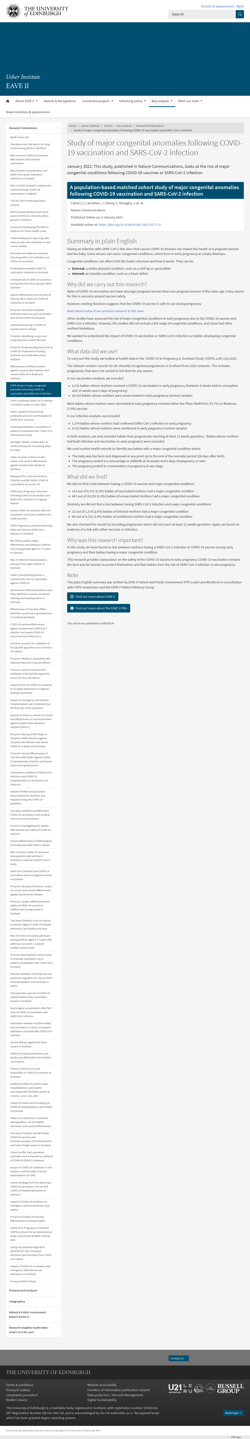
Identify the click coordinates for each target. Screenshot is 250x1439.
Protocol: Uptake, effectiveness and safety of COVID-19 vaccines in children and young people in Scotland (30, 907)
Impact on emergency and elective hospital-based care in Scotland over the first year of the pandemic (30, 704)
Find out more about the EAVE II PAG (98, 608)
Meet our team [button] (189, 101)
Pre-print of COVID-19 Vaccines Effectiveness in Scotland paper (27, 1218)
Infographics (17, 1301)
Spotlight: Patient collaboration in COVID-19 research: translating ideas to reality (30, 446)
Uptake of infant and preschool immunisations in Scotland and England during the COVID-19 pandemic (27, 797)
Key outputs (124, 126)
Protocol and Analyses (23, 1290)
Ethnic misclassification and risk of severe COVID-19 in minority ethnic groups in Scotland (29, 216)
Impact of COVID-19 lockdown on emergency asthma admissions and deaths (30, 1205)
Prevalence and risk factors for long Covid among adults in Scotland (30, 146)
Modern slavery (17, 1400)
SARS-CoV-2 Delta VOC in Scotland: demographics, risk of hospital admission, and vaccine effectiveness (30, 1122)
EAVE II (108, 126)
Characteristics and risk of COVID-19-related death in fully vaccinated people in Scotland (30, 997)
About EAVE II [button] (25, 101)
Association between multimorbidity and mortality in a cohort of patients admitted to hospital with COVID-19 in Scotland (31, 1029)
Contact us (178, 1358)
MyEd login (233, 1413)
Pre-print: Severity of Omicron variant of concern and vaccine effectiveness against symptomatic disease (31, 890)
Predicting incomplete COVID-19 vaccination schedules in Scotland (29, 270)
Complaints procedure (22, 1395)
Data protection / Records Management (115, 1395)
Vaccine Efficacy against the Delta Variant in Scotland (28, 1044)
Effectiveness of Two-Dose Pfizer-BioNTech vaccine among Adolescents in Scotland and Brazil (31, 613)
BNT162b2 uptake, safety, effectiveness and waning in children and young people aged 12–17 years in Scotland (30, 546)
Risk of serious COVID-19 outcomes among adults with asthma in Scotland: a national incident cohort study (30, 858)
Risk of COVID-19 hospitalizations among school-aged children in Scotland (28, 564)
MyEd (240, 6)
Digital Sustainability (101, 1400)
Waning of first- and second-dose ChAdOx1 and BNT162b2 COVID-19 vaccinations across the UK (29, 480)
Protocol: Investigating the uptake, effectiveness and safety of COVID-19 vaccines (30, 829)
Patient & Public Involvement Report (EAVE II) (27, 1315)
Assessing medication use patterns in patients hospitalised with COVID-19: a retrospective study (31, 431)
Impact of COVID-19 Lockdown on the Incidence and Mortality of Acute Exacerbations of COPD (31, 1171)
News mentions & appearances (28, 112)
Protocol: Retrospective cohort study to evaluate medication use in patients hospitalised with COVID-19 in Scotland (31, 960)
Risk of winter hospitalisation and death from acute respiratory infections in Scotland (28, 174)
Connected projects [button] (96, 101)
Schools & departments (217, 6)
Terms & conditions (19, 1385)
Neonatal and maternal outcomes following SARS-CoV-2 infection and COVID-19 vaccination (29, 257)
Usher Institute (23, 77)
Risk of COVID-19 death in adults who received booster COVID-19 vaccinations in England (30, 189)
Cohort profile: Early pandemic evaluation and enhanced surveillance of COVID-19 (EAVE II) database (31, 1156)
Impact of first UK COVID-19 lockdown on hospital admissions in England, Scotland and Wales (31, 689)
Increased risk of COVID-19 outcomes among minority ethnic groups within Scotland (31, 283)
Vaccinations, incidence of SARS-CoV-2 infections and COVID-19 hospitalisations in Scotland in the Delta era (31, 778)
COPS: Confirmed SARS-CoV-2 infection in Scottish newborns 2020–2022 (31, 402)
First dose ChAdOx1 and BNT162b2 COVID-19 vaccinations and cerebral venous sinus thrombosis (30, 814)
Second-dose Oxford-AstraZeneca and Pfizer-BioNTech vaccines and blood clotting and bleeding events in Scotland (31, 596)
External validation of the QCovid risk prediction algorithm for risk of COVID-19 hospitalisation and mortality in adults (31, 980)
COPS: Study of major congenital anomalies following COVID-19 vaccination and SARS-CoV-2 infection (30, 389)
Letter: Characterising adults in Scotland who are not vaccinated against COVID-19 (28, 579)
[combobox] (202, 14)
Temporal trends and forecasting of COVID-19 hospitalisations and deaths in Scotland (31, 1107)
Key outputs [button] (161, 101)
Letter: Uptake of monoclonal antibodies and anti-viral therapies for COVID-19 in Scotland (31, 415)
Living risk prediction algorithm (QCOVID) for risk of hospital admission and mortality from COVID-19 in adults (31, 1253)
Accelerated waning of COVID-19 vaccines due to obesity (28, 326)
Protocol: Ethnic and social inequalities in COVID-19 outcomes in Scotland (30, 1072)
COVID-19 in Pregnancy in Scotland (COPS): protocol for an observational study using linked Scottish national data (31, 1233)
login (237, 1437)
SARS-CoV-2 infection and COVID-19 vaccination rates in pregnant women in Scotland (31, 875)
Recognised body (146, 1413)
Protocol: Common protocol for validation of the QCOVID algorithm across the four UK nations (30, 673)
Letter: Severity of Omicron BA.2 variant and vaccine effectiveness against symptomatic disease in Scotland (28, 463)
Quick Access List (19, 137)
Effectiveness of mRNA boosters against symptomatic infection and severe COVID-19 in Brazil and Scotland (29, 372)
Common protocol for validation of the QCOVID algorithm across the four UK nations (31, 647)
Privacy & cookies (18, 1390)
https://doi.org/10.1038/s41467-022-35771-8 (130, 225)
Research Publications (23, 128)
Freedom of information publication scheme (118, 1390)
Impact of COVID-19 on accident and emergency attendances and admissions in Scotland (30, 1270)
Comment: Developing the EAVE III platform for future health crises (29, 229)
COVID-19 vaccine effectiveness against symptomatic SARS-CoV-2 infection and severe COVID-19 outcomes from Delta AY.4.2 (28, 630)
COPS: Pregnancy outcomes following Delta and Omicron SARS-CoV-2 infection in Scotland (31, 529)
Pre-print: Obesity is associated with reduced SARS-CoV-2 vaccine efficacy (30, 660)
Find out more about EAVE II (92, 596)
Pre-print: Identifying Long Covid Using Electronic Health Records (28, 338)
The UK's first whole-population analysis (28, 202)
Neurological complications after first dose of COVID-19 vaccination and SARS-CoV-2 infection (30, 1012)
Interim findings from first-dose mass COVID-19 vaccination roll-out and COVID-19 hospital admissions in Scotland (30, 1188)
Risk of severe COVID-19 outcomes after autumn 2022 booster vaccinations (29, 159)
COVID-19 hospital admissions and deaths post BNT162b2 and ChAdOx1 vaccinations (30, 1057)
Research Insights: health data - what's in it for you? (29, 1330)
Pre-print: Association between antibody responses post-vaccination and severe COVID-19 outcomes (31, 314)
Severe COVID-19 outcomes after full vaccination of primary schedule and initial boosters (30, 514)
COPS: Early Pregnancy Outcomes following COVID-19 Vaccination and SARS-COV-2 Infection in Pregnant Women (30, 497)
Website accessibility (101, 1385)
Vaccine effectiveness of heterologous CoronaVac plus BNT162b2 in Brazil (31, 842)
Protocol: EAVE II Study (23, 1281)
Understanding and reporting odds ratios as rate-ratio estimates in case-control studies (30, 242)
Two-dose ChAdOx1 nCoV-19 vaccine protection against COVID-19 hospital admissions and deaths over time (30, 924)
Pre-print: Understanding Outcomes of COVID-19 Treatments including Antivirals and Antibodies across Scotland (31, 353)
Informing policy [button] (131, 101)
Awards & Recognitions (60, 101)
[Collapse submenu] (57, 128)
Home (73, 126)
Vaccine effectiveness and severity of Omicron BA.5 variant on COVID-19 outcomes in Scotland (30, 298)
